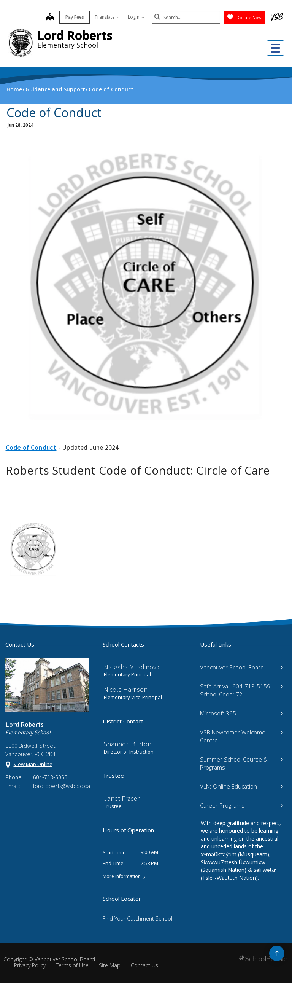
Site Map (110, 965)
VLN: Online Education (241, 786)
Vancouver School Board (241, 667)
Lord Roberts (75, 35)
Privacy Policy (30, 965)
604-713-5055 (50, 777)
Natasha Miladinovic (132, 667)
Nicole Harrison (126, 689)
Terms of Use (72, 965)
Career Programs (241, 805)
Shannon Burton (127, 743)
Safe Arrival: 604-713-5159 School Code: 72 (241, 690)
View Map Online (33, 764)
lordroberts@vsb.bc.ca (61, 786)
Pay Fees (74, 17)
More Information (122, 876)
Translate (107, 17)
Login (136, 17)
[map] (50, 17)
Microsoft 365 (241, 713)
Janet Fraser (122, 798)
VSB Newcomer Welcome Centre (241, 736)
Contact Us (144, 965)
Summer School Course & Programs (241, 763)
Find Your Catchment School (137, 918)
